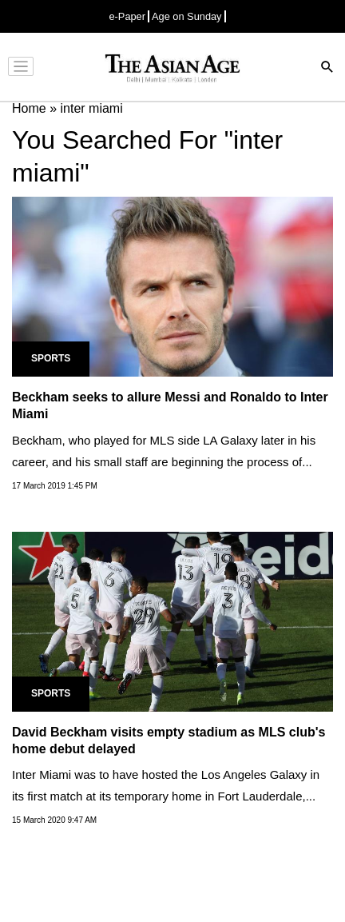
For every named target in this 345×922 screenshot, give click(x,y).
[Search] (327, 68)
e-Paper (127, 16)
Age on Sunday (187, 16)
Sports (50, 358)
